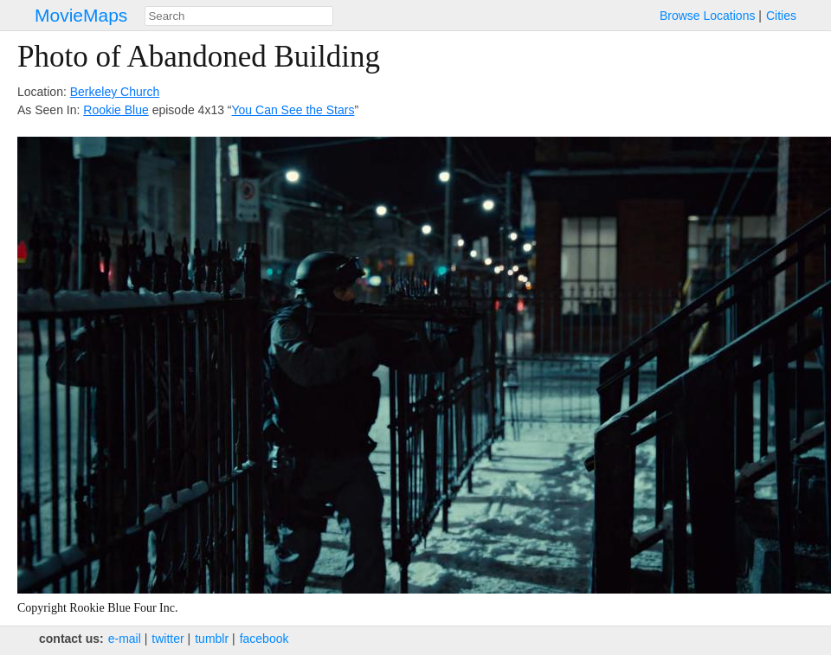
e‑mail (124, 638)
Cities (781, 15)
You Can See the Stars (293, 110)
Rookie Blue (116, 110)
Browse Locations (708, 15)
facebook (264, 638)
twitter (167, 638)
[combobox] (239, 16)
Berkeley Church (115, 92)
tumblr (212, 638)
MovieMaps (81, 15)
